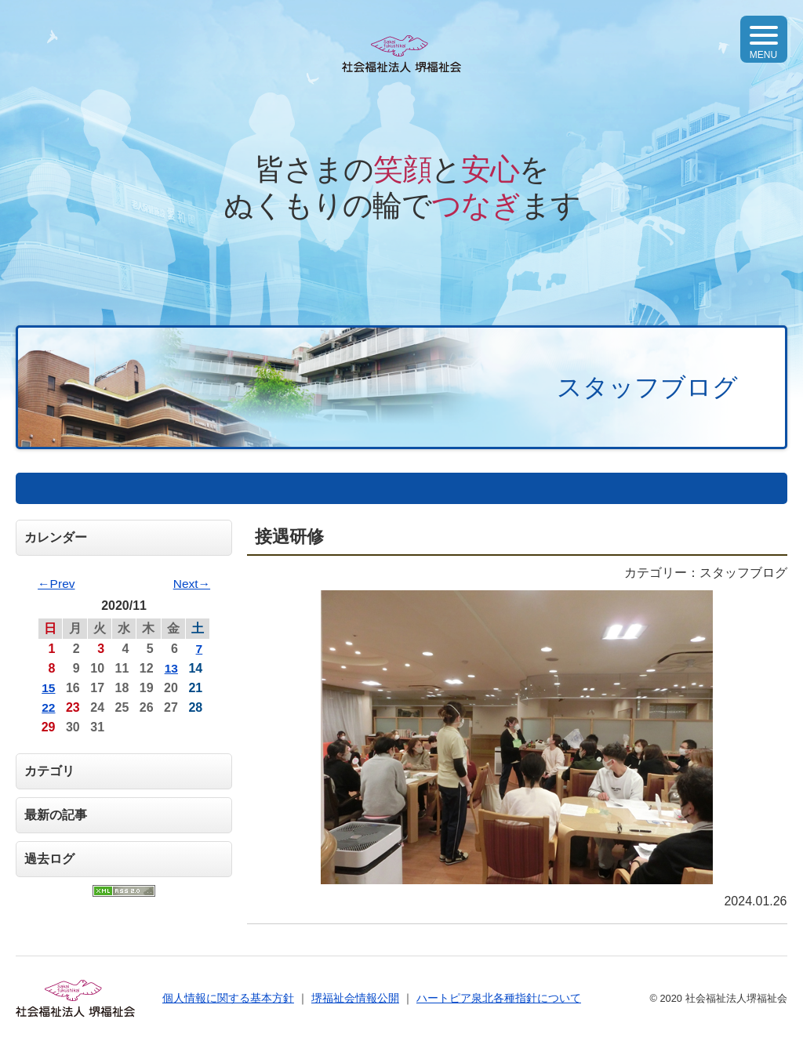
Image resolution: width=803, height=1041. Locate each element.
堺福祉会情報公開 (355, 998)
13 (171, 668)
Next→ (191, 583)
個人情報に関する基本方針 (228, 998)
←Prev (57, 583)
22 (49, 707)
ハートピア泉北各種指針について (498, 998)
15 (49, 688)
